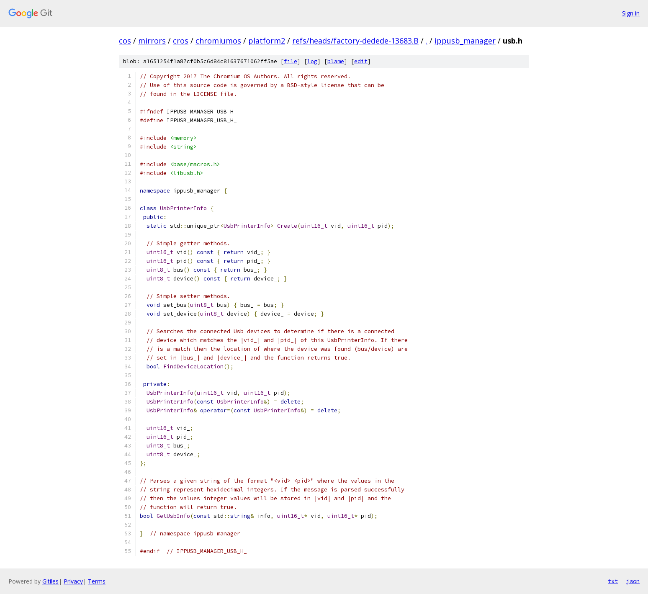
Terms (96, 581)
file (290, 61)
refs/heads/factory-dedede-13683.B (355, 41)
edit (361, 61)
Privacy (73, 581)
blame (335, 61)
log (312, 61)
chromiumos (218, 41)
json (633, 581)
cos (125, 41)
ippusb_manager (465, 41)
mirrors (152, 41)
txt (613, 581)
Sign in (631, 13)
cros (180, 41)
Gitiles (50, 581)
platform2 (266, 41)
